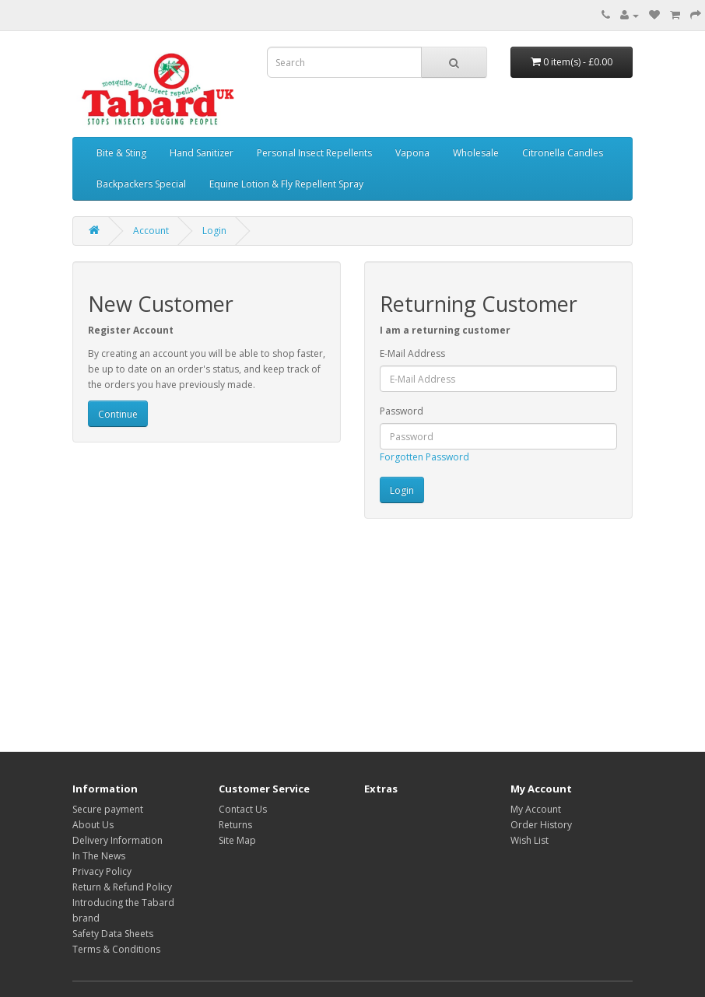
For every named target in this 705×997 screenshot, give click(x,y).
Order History (541, 824)
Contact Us (243, 809)
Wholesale (476, 152)
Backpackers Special (141, 184)
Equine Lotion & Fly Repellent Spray (286, 184)
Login (214, 230)
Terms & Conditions (116, 949)
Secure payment (107, 809)
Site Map (237, 840)
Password (401, 411)
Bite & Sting (121, 152)
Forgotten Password (424, 457)
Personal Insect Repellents (314, 152)
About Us (93, 824)
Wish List (529, 840)
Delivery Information (117, 840)
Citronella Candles (562, 152)
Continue (118, 414)
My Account (535, 809)
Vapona (412, 152)
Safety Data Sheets (112, 933)
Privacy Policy (102, 871)
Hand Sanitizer (201, 152)
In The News (98, 855)
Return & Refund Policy (122, 887)
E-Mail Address (412, 353)
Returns (235, 824)
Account (151, 230)
